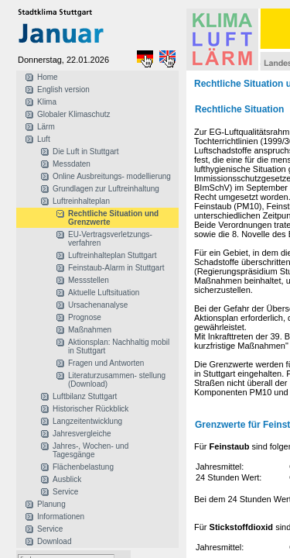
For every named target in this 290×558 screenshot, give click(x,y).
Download (54, 541)
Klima (46, 102)
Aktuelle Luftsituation (103, 292)
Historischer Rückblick (90, 409)
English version (63, 89)
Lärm (46, 126)
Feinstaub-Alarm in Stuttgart (116, 268)
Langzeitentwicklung (87, 421)
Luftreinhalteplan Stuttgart (112, 255)
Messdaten (71, 164)
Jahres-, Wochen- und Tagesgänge (90, 450)
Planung (51, 504)
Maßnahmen (89, 330)
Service (65, 491)
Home (47, 77)
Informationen (60, 516)
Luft (43, 139)
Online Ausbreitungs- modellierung (112, 176)
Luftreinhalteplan (81, 201)
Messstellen (88, 280)
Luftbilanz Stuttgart (85, 396)
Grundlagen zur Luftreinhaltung (106, 188)
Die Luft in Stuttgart (86, 151)
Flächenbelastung (83, 467)
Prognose (84, 317)
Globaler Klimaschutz (73, 114)
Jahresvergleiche (82, 433)
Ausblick (67, 479)
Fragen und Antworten (106, 363)
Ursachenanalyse (98, 305)
